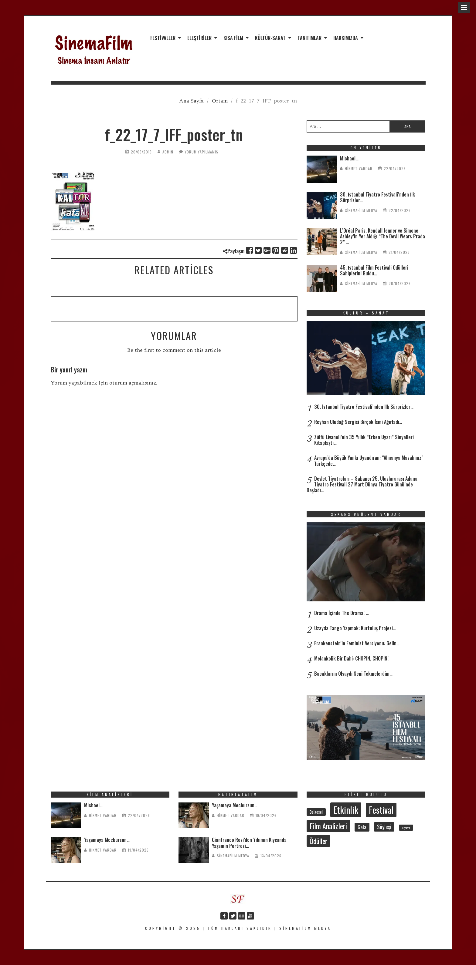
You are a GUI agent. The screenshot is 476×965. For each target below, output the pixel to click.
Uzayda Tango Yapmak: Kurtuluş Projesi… (355, 628)
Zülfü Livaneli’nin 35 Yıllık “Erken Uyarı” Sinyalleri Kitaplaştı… (364, 439)
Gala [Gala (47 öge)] (362, 827)
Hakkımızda (345, 37)
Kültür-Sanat (270, 37)
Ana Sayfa (191, 101)
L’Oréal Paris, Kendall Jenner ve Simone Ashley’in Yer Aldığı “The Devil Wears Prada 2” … (382, 236)
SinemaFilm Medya (361, 210)
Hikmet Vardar (358, 168)
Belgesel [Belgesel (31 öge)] (316, 812)
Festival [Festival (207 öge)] (381, 809)
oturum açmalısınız (132, 383)
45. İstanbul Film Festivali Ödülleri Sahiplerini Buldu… (374, 270)
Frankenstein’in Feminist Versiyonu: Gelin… (356, 643)
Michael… (349, 158)
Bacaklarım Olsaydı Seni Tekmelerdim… (353, 673)
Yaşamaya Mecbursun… (107, 839)
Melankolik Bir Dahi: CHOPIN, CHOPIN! (351, 658)
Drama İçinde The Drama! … (341, 613)
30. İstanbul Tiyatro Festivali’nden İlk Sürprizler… (377, 197)
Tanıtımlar (309, 37)
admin (167, 151)
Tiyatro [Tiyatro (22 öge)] (406, 827)
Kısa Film (233, 37)
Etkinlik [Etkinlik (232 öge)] (345, 809)
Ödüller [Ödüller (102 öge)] (318, 841)
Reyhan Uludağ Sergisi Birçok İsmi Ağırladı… (358, 421)
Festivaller (162, 37)
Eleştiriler (199, 37)
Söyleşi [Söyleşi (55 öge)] (384, 827)
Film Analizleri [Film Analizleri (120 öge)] (328, 825)
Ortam (220, 101)
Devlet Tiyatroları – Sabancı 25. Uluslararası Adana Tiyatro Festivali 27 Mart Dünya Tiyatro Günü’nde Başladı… (362, 484)
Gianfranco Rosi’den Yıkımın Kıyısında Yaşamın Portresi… (249, 842)
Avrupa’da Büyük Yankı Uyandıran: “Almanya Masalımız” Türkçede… (368, 460)
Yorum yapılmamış (201, 151)
